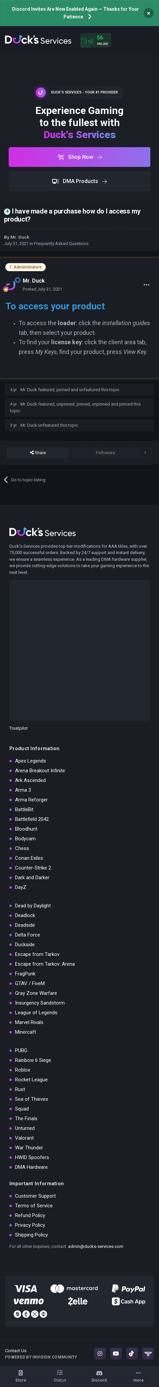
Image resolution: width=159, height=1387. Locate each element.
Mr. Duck (19, 237)
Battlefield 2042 (32, 819)
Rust (20, 1089)
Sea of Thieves (31, 1099)
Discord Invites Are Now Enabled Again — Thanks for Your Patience (75, 12)
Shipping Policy (31, 1235)
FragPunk (25, 974)
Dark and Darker (32, 878)
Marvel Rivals (29, 1022)
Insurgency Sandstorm (40, 1003)
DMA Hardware (31, 1167)
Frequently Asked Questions (61, 243)
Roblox (22, 1070)
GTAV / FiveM (30, 983)
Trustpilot (18, 728)
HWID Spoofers (32, 1157)
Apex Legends (30, 761)
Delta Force (27, 935)
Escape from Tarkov (37, 954)
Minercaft (25, 1032)
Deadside (25, 925)
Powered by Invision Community (41, 1357)
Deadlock (25, 915)
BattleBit (24, 809)
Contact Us (15, 1350)
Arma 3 (23, 790)
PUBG (21, 1050)
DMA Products (79, 181)
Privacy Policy (30, 1225)
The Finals (26, 1118)
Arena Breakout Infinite (40, 771)
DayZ (20, 887)
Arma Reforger (31, 800)
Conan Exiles (29, 858)
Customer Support (35, 1196)
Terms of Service (34, 1206)
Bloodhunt (26, 829)
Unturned (25, 1128)
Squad (22, 1109)
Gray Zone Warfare (36, 993)
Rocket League (31, 1080)
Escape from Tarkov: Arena (45, 964)
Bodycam (25, 839)
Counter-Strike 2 (33, 868)
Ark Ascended (30, 780)
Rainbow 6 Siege (33, 1060)
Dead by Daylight (33, 906)
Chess (22, 848)
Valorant (24, 1138)
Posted (42, 289)
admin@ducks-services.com (95, 1246)
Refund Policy (30, 1215)
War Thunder (29, 1148)
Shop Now (79, 157)
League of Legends (36, 1013)
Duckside (25, 945)
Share (38, 453)
